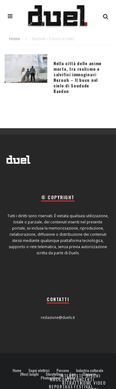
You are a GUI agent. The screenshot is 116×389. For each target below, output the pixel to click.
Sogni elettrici (38, 370)
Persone (63, 370)
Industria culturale (89, 370)
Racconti (61, 379)
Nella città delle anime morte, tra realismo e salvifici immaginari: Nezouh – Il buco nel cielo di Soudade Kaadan (77, 77)
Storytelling (54, 374)
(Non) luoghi (29, 374)
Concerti (83, 379)
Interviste (72, 375)
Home (17, 370)
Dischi (93, 375)
